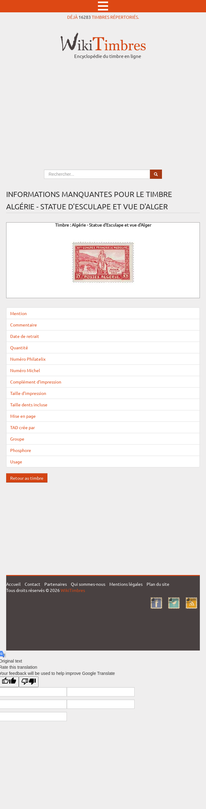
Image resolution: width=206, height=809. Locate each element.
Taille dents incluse (28, 404)
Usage (16, 461)
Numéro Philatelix (28, 359)
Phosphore (20, 450)
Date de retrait (24, 336)
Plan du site (158, 584)
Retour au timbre (26, 478)
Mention (18, 313)
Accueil (13, 584)
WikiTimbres (73, 590)
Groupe (17, 438)
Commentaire (23, 324)
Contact (32, 584)
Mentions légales (126, 584)
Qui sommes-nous (88, 584)
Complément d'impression (35, 381)
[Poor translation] (28, 681)
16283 (85, 17)
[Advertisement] (103, 108)
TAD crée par (22, 427)
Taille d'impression (28, 393)
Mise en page (23, 416)
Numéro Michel (25, 370)
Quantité (19, 347)
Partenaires (55, 584)
